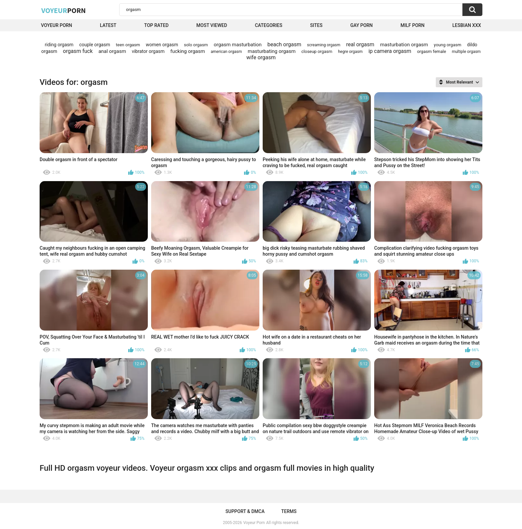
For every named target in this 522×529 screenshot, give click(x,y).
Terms (289, 511)
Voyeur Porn (56, 25)
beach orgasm (284, 44)
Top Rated (156, 25)
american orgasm (226, 51)
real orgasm (360, 44)
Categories (268, 25)
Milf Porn (412, 25)
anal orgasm (112, 51)
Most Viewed (211, 25)
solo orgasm (196, 44)
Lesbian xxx (466, 25)
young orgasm (447, 44)
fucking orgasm (187, 51)
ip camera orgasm (390, 51)
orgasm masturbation (238, 45)
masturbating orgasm (272, 51)
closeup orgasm (316, 51)
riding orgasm (59, 44)
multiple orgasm (466, 51)
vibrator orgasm (148, 51)
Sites (316, 25)
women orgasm (162, 44)
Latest (108, 25)
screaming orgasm (323, 45)
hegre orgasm (350, 51)
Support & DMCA (244, 511)
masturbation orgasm (404, 45)
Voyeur (63, 10)
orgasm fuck (78, 51)
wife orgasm (261, 57)
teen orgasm (128, 44)
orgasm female (431, 51)
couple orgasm (94, 44)
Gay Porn (361, 25)
